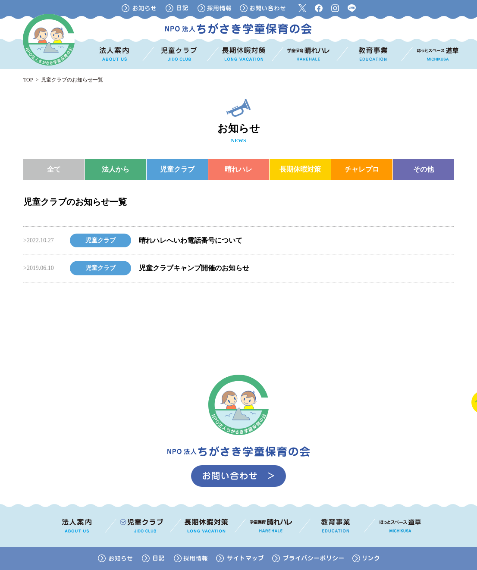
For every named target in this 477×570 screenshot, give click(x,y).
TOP (28, 80)
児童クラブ (177, 169)
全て (54, 169)
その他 (423, 169)
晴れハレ (238, 169)
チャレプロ (362, 169)
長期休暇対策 (300, 169)
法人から (115, 169)
